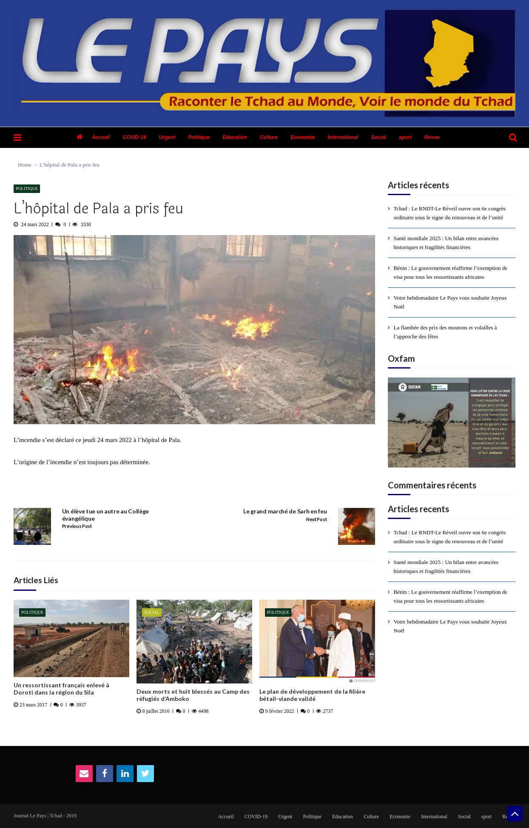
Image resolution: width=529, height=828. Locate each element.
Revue (432, 137)
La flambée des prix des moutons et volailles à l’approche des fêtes (445, 332)
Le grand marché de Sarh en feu (285, 511)
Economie (302, 137)
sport (405, 137)
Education (234, 137)
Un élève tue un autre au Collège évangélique (105, 515)
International (343, 137)
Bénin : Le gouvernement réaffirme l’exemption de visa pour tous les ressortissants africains (451, 272)
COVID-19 (134, 137)
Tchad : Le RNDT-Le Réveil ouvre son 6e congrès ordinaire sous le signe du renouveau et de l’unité (450, 213)
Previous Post (77, 526)
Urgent (167, 137)
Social (378, 137)
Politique (199, 137)
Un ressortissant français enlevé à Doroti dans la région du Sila (61, 689)
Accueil (101, 137)
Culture (269, 137)
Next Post (316, 519)
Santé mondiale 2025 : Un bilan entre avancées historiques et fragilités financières (446, 242)
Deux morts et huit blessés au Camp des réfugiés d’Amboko (193, 695)
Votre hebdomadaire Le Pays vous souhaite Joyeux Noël (450, 302)
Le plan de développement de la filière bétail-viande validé (312, 695)
